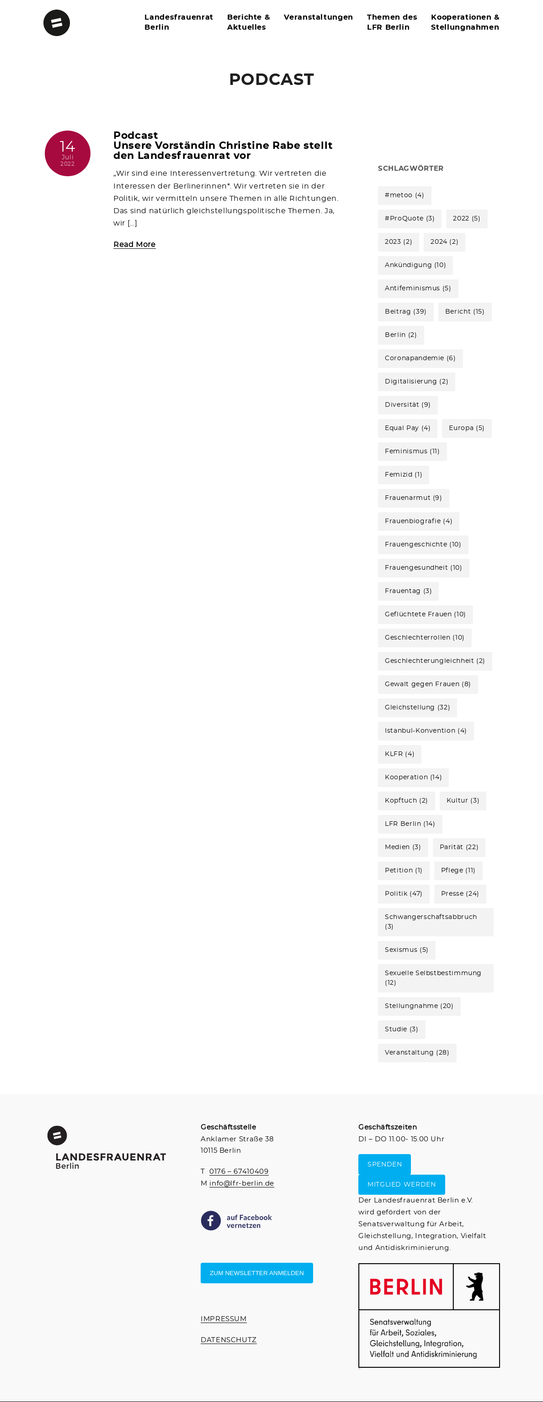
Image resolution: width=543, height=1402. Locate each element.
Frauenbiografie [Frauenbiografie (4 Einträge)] (418, 521)
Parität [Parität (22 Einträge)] (459, 847)
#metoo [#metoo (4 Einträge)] (404, 195)
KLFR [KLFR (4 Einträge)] (400, 754)
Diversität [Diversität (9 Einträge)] (408, 405)
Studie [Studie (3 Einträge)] (401, 1029)
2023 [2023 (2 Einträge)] (398, 242)
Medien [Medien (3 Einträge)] (403, 847)
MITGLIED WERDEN (401, 1184)
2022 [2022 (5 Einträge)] (466, 218)
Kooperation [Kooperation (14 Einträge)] (413, 777)
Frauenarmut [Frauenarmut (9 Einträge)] (413, 498)
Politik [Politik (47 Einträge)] (404, 894)
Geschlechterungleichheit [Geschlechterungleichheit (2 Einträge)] (435, 661)
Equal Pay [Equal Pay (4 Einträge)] (408, 428)
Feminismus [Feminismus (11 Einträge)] (412, 451)
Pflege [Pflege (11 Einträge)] (458, 870)
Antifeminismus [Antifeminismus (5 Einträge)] (418, 288)
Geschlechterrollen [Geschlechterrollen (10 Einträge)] (425, 638)
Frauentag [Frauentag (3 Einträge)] (408, 591)
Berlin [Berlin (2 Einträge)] (401, 335)
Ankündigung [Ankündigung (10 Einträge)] (415, 265)
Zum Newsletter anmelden (257, 1273)
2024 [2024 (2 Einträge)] (444, 242)
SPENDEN (384, 1164)
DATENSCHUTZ (229, 1340)
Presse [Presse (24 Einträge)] (460, 894)
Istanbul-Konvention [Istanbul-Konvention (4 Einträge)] (426, 731)
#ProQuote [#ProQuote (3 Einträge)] (410, 218)
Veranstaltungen (318, 17)
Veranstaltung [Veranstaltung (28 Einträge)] (417, 1053)
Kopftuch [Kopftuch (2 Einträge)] (406, 801)
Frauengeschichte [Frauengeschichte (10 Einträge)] (423, 544)
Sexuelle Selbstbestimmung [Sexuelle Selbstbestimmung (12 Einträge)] (433, 978)
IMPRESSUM (224, 1319)
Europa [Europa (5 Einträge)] (466, 428)
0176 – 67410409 (239, 1171)
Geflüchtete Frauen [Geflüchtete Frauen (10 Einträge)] (425, 614)
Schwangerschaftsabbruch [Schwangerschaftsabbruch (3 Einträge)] (431, 922)
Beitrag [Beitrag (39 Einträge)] (406, 312)
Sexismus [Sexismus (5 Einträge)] (407, 950)
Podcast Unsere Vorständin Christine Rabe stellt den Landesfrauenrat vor (223, 146)
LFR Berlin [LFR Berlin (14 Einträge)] (410, 824)
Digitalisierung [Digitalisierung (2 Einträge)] (416, 381)
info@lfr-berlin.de (241, 1183)
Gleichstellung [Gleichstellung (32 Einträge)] (417, 707)
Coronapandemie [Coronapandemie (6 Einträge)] (420, 358)
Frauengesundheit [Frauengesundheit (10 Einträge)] (423, 568)
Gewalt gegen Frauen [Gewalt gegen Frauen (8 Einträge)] (428, 684)
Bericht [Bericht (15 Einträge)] (465, 312)
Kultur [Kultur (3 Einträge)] (463, 801)
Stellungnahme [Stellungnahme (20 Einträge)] (419, 1006)
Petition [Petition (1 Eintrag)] (404, 870)
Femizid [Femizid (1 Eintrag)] (403, 475)
